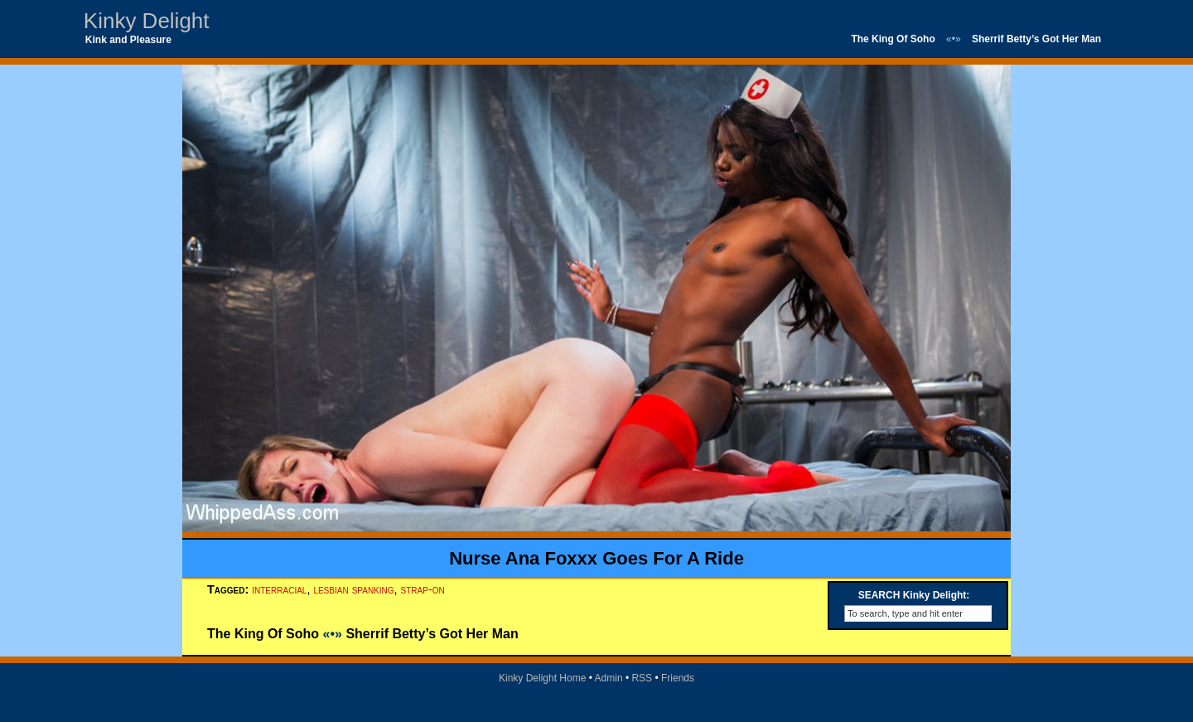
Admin (609, 678)
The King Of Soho (893, 39)
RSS (641, 678)
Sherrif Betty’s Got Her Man (1036, 39)
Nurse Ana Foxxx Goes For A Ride (596, 558)
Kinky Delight (147, 20)
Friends (677, 678)
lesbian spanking (353, 589)
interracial (279, 589)
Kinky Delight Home (542, 678)
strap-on (423, 589)
